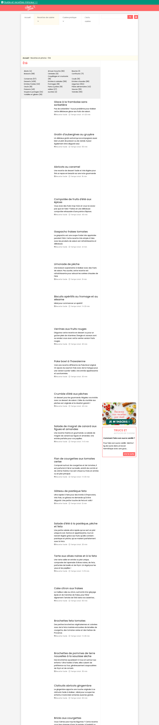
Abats (29, 694)
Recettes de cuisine (45, 19)
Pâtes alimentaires (34, 698)
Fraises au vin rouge (66, 639)
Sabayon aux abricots (67, 657)
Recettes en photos (39, 58)
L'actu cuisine (88, 19)
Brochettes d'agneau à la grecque (76, 588)
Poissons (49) (29, 89)
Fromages (87, 696)
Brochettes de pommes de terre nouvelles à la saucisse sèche (74, 438)
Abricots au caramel (67, 138)
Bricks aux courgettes (67, 478)
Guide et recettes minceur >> (21, 2)
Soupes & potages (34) (33, 92)
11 (51, 677)
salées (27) (52, 89)
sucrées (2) (52, 92)
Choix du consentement (106, 718)
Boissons (63, 694)
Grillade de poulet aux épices (72, 517)
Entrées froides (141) (32, 84)
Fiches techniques (91, 689)
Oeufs (116, 696)
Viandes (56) (77, 92)
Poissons (48, 698)
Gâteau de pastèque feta (70, 333)
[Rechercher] (130, 17)
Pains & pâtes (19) (55, 86)
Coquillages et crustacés (113, 694)
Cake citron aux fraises (68, 398)
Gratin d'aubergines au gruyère (74, 120)
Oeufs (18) (28, 86)
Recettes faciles (48, 689)
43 (69, 677)
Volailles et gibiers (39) (33, 94)
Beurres (53, 694)
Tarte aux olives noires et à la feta (75, 378)
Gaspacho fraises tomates (71, 173)
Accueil (27, 17)
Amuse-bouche (41, 694)
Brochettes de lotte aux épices (73, 549)
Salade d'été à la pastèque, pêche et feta (75, 353)
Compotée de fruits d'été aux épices (72, 154)
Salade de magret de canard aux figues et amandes (75, 290)
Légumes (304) (78, 84)
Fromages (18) (54, 84)
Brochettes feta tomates (69, 416)
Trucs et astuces (111, 689)
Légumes (106, 696)
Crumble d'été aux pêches (71, 271)
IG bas (97, 696)
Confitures (85, 694)
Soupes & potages (80, 698)
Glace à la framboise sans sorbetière (70, 103)
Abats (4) (28, 71)
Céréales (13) (53, 74)
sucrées (94, 698)
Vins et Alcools (116, 698)
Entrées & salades (42, 696)
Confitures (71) (78, 74)
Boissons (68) (29, 74)
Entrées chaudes (59, 696)
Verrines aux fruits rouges (70, 230)
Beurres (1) (76, 71)
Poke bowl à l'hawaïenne (69, 250)
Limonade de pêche (67, 194)
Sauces (67, 698)
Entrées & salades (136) (57, 81)
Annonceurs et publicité (34, 716)
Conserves (96, 694)
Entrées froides (74, 696)
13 (60, 677)
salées (57, 698)
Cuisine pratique (69, 19)
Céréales (73, 694)
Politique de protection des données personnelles (74, 718)
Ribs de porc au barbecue (70, 499)
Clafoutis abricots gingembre (72, 460)
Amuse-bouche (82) (56, 71)
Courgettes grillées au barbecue (75, 532)
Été (49, 58)
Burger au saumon (66, 624)
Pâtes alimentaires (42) (81, 86)
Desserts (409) (30, 81)
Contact (50, 716)
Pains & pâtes (127, 696)
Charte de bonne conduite (114, 716)
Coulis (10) (76, 79)
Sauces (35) (77, 89)
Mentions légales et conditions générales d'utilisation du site (79, 716)
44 (74, 677)
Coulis (129, 694)
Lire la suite (129, 320)
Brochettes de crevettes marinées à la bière (75, 569)
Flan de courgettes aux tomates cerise (74, 311)
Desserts (29, 696)
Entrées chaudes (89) (80, 81)
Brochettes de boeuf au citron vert (76, 606)
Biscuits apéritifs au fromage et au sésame (76, 216)
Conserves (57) (30, 79)
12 (56, 677)
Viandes (104, 698)
